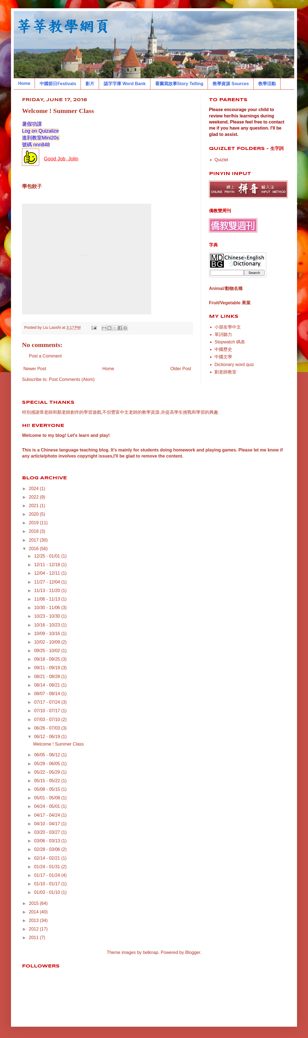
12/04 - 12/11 (47, 573)
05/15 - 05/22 (47, 780)
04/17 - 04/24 (47, 815)
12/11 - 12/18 (47, 564)
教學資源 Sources (231, 83)
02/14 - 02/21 (47, 858)
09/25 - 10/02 (47, 650)
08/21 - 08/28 (47, 676)
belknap (150, 952)
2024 (34, 488)
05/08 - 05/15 (47, 789)
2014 (34, 912)
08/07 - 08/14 (47, 693)
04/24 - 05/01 (47, 806)
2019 (34, 522)
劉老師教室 (226, 372)
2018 (34, 531)
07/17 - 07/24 (47, 702)
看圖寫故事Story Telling (179, 83)
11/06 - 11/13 (47, 599)
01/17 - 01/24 (47, 875)
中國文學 (223, 356)
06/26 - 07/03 (47, 728)
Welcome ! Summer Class (58, 744)
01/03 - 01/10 (47, 892)
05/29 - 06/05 (47, 763)
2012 (34, 929)
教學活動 (267, 83)
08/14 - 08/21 (47, 685)
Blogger (192, 952)
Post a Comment (45, 356)
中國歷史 (223, 349)
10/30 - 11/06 (47, 607)
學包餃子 (32, 186)
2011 (34, 937)
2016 (34, 548)
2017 (34, 540)
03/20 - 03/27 (47, 832)
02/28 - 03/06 (47, 849)
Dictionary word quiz (234, 364)
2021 (34, 505)
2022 (34, 497)
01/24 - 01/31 (47, 866)
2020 (34, 514)
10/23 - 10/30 (47, 616)
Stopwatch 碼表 (230, 342)
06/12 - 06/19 (47, 736)
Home (24, 83)
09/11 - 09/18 (47, 667)
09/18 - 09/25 (47, 659)
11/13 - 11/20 (47, 590)
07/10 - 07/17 (47, 710)
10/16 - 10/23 (47, 625)
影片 (90, 83)
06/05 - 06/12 (47, 754)
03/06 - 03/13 (47, 840)
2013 (34, 920)
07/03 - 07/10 (47, 719)
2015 (34, 903)
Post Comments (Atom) (72, 379)
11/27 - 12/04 (47, 582)
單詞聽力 (223, 334)
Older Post (180, 368)
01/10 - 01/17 (47, 883)
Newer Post (34, 368)
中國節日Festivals (58, 83)
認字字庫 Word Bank (125, 83)
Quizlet (221, 159)
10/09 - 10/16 (47, 633)
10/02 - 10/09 (47, 642)
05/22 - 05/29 (47, 772)
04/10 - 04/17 (47, 823)
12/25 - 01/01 (47, 556)
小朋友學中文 (228, 327)
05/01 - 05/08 (47, 797)
